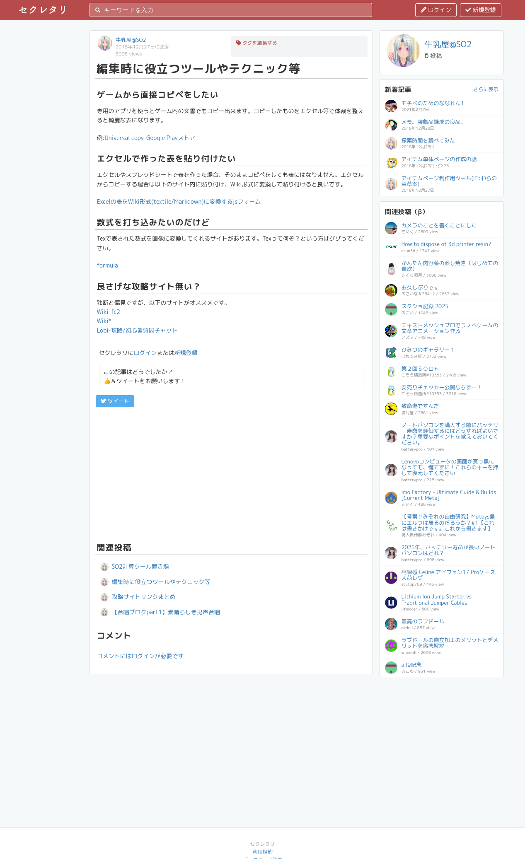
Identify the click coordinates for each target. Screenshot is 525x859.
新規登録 (480, 10)
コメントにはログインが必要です (140, 656)
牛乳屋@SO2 (131, 39)
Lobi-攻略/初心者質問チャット (137, 330)
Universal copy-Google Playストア (150, 138)
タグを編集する (256, 42)
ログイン (436, 10)
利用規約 (262, 851)
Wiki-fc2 (108, 312)
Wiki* (104, 321)
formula (107, 265)
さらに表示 (485, 89)
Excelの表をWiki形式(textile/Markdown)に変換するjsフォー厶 (179, 201)
